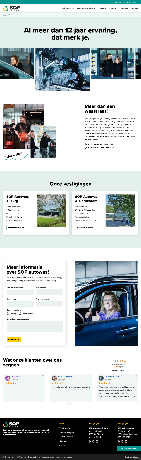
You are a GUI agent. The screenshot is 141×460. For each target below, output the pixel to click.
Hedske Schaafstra (65, 376)
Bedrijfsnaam (41, 287)
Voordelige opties (85, 8)
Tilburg (13, 314)
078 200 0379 (81, 213)
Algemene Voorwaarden (65, 457)
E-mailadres (12, 299)
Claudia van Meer (112, 376)
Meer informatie (16, 227)
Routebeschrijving (14, 217)
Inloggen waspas (129, 448)
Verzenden (13, 340)
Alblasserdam (28, 314)
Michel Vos (16, 376)
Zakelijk (102, 8)
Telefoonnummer (42, 299)
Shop (111, 8)
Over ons (124, 8)
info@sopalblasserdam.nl (85, 220)
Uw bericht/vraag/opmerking (18, 319)
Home (5, 15)
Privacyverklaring (34, 457)
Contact (134, 8)
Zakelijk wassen (66, 436)
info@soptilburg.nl (14, 220)
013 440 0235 (12, 213)
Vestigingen (65, 8)
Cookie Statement (48, 457)
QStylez (135, 457)
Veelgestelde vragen (131, 2)
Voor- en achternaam (15, 287)
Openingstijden (116, 2)
